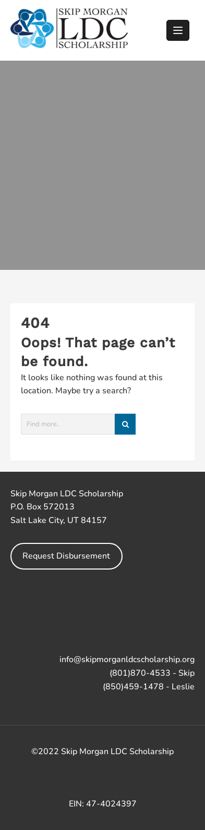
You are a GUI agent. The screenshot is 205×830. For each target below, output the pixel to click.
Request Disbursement (66, 556)
